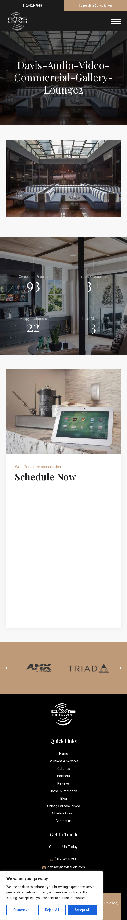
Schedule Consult (63, 813)
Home (63, 754)
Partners (63, 776)
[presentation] (8, 668)
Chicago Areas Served (63, 806)
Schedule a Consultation (95, 5)
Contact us (64, 821)
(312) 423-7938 (32, 5)
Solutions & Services (64, 761)
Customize (21, 910)
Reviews (63, 783)
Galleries (63, 769)
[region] (51, 895)
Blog (63, 798)
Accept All (82, 910)
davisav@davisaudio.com (63, 867)
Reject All (52, 910)
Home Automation (63, 791)
